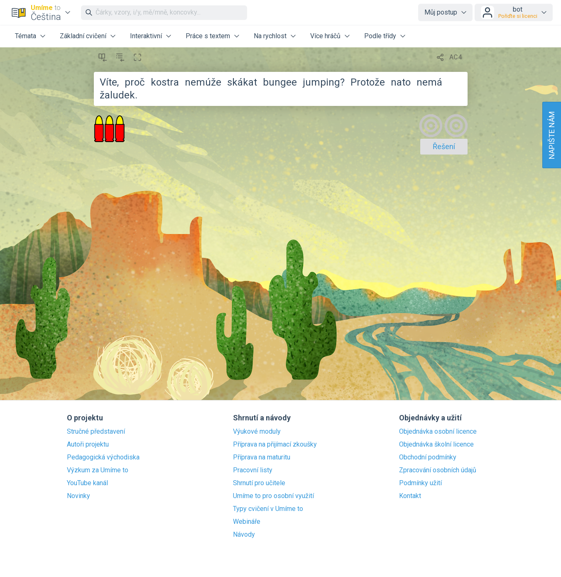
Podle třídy (380, 36)
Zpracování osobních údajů (437, 470)
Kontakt (410, 496)
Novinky (78, 496)
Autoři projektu (88, 444)
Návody (244, 534)
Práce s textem (208, 36)
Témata (25, 36)
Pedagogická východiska (103, 457)
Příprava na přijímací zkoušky (275, 444)
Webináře (246, 521)
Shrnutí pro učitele (259, 483)
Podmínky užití (420, 483)
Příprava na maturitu (261, 457)
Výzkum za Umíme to (97, 470)
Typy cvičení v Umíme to (268, 509)
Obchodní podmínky (427, 457)
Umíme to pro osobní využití (273, 496)
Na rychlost (270, 36)
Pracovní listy (252, 470)
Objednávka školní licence (436, 444)
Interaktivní (146, 36)
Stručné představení (96, 431)
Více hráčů (325, 36)
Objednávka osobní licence (438, 431)
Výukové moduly (257, 431)
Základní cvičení (83, 36)
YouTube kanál (87, 483)
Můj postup (440, 12)
